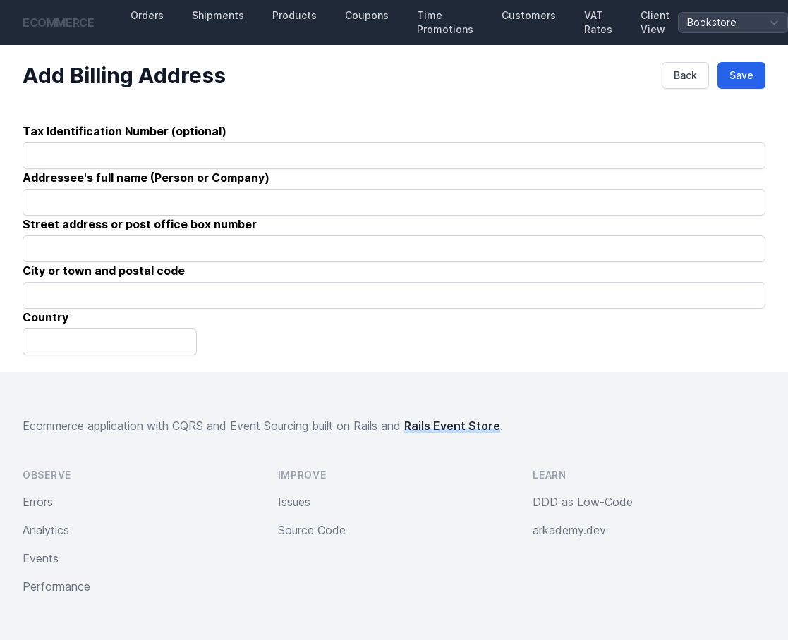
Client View (655, 22)
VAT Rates (598, 22)
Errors (38, 502)
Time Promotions (445, 22)
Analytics (46, 530)
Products (294, 15)
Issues (294, 502)
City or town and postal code (104, 271)
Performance (56, 586)
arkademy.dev (569, 530)
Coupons (367, 15)
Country (45, 317)
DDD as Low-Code (583, 502)
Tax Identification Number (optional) (124, 131)
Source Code (312, 530)
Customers (529, 15)
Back (685, 75)
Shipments (218, 15)
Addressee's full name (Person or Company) (146, 178)
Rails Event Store (452, 426)
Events (41, 558)
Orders (147, 15)
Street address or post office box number (140, 224)
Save (741, 75)
